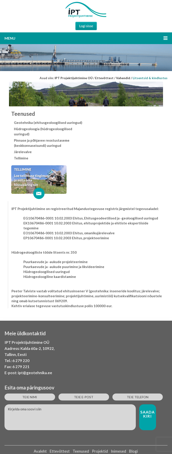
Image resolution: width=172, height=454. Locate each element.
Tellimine (21, 158)
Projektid (100, 451)
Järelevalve (23, 152)
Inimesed (118, 451)
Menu (86, 38)
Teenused (81, 451)
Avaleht (40, 451)
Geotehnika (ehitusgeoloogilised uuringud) (48, 123)
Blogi (133, 451)
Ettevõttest (60, 451)
